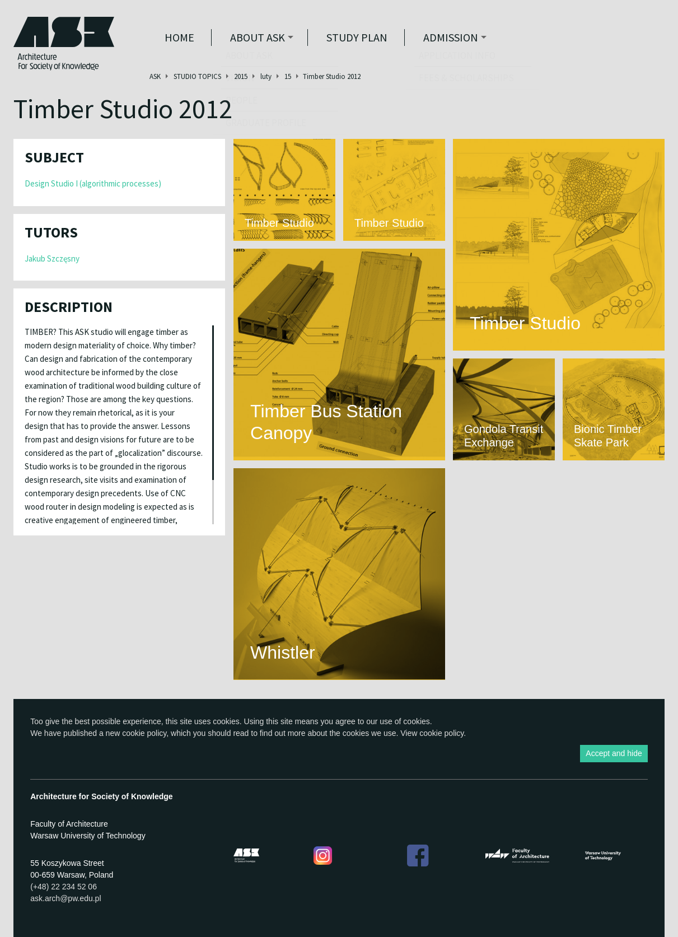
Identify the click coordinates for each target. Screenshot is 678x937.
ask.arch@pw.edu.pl (65, 898)
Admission (450, 37)
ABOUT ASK (257, 37)
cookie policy (144, 733)
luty (266, 76)
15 (287, 76)
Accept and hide (614, 753)
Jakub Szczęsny (52, 258)
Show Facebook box (670, 537)
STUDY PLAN (356, 37)
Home (179, 37)
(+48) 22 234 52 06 (63, 886)
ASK (155, 76)
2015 (240, 76)
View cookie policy (432, 733)
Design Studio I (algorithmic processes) (93, 183)
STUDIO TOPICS (197, 76)
